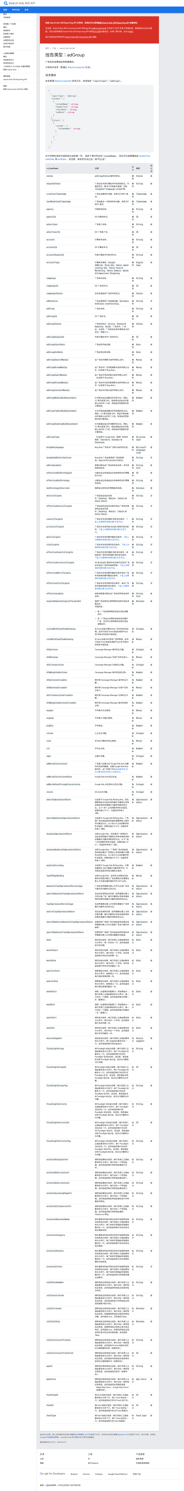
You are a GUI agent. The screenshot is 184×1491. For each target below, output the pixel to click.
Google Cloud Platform (117, 1474)
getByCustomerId (98, 28)
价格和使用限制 (142, 1463)
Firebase (99, 1474)
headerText (144, 156)
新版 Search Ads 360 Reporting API (113, 23)
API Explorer (93, 1463)
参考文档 (16, 10)
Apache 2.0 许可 (124, 1435)
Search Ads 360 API (22, 3)
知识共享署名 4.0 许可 (82, 1435)
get (87, 28)
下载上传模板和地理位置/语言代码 (109, 558)
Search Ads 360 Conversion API (78, 37)
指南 (5, 10)
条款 (42, 1485)
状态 (106, 332)
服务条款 (140, 1459)
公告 (42, 1459)
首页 (47, 48)
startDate (49, 159)
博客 (42, 1463)
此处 (131, 31)
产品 (54, 48)
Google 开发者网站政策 (49, 1437)
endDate (62, 159)
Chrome (86, 1474)
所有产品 (137, 1474)
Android (74, 1474)
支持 (26, 10)
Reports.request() (76, 67)
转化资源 (97, 31)
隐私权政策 (51, 1485)
